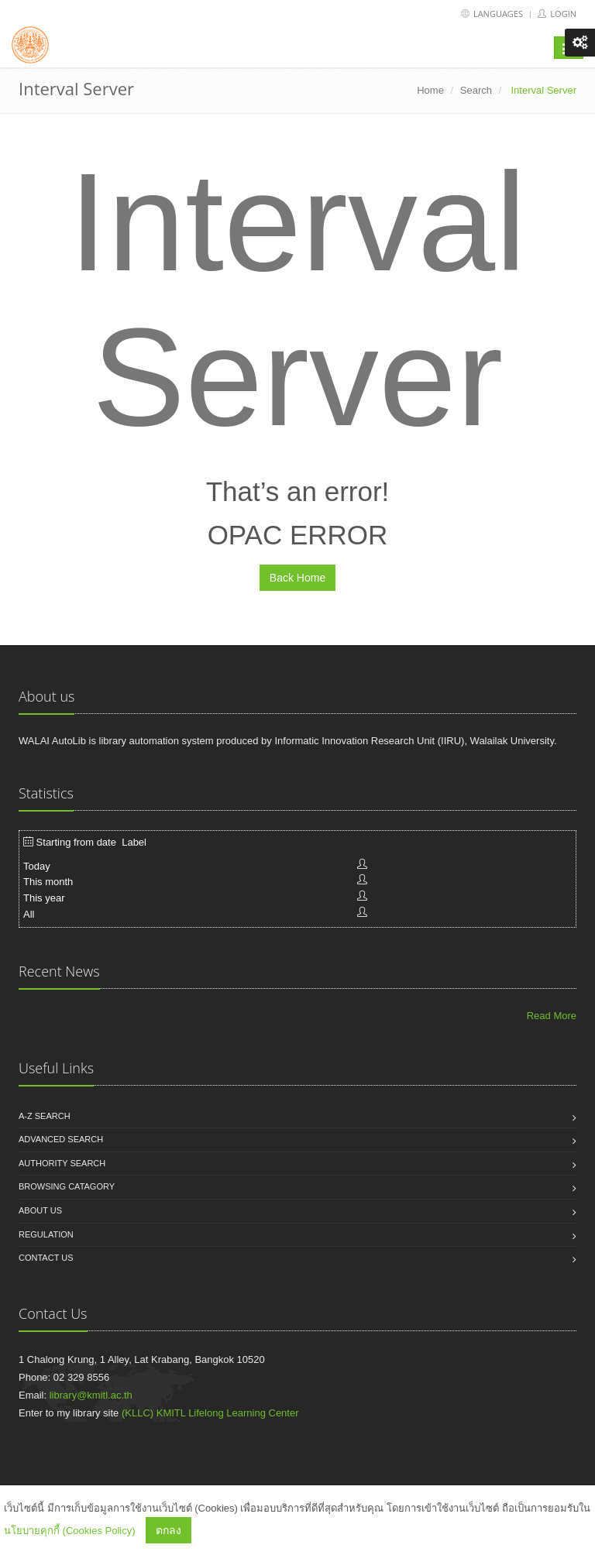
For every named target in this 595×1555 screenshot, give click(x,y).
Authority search (62, 1163)
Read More (551, 1015)
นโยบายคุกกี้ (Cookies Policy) (70, 1530)
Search (476, 90)
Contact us (46, 1257)
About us (40, 1210)
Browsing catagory (67, 1186)
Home (430, 90)
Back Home (297, 578)
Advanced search (61, 1139)
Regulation (46, 1234)
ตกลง (168, 1530)
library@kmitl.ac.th (91, 1395)
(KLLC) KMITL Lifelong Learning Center (210, 1413)
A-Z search (45, 1116)
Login (557, 13)
